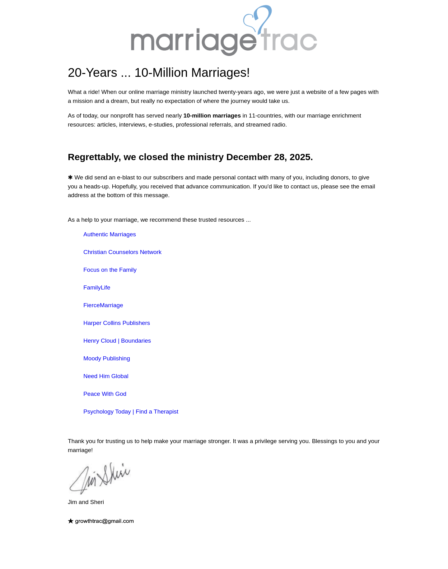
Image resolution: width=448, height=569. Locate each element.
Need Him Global (105, 376)
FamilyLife (96, 287)
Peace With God (104, 394)
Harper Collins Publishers (116, 323)
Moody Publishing (106, 358)
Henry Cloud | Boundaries (117, 340)
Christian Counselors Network (122, 252)
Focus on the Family (110, 269)
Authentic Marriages (109, 234)
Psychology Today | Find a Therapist (130, 411)
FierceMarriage (103, 305)
